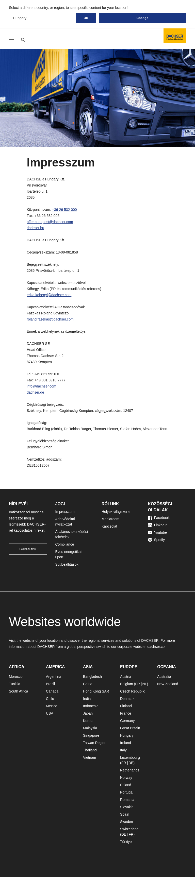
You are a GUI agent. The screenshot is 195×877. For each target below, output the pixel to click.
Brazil (50, 684)
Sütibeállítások (66, 564)
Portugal (126, 792)
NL (144, 684)
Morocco (16, 676)
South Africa (18, 691)
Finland (126, 706)
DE (130, 763)
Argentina (53, 676)
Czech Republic (132, 691)
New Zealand (167, 684)
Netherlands (129, 770)
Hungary (127, 735)
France (125, 713)
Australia (164, 676)
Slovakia (127, 807)
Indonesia (91, 706)
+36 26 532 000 (64, 210)
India (87, 699)
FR (137, 684)
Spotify (156, 540)
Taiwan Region (94, 743)
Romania (127, 800)
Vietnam (89, 757)
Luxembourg (130, 757)
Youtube (157, 532)
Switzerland (129, 829)
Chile (50, 699)
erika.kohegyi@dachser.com (49, 295)
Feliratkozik (28, 549)
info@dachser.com (41, 386)
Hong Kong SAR (96, 691)
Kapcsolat (109, 526)
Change (142, 18)
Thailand (90, 750)
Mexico (51, 706)
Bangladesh (92, 676)
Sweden (126, 822)
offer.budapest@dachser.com (50, 222)
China (87, 684)
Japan (88, 713)
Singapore (91, 735)
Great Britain (130, 728)
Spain (124, 814)
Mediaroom (110, 519)
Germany (127, 721)
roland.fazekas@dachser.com (51, 319)
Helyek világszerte (116, 512)
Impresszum (65, 512)
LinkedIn (158, 525)
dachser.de (35, 392)
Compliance (64, 544)
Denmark (127, 699)
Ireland (125, 743)
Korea (87, 721)
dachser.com (157, 647)
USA (49, 713)
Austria (125, 676)
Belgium (126, 684)
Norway (126, 777)
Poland (125, 785)
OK (86, 18)
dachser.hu (35, 228)
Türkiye (126, 842)
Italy (123, 750)
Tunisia (14, 684)
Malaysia (90, 728)
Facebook (159, 518)
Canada (52, 691)
